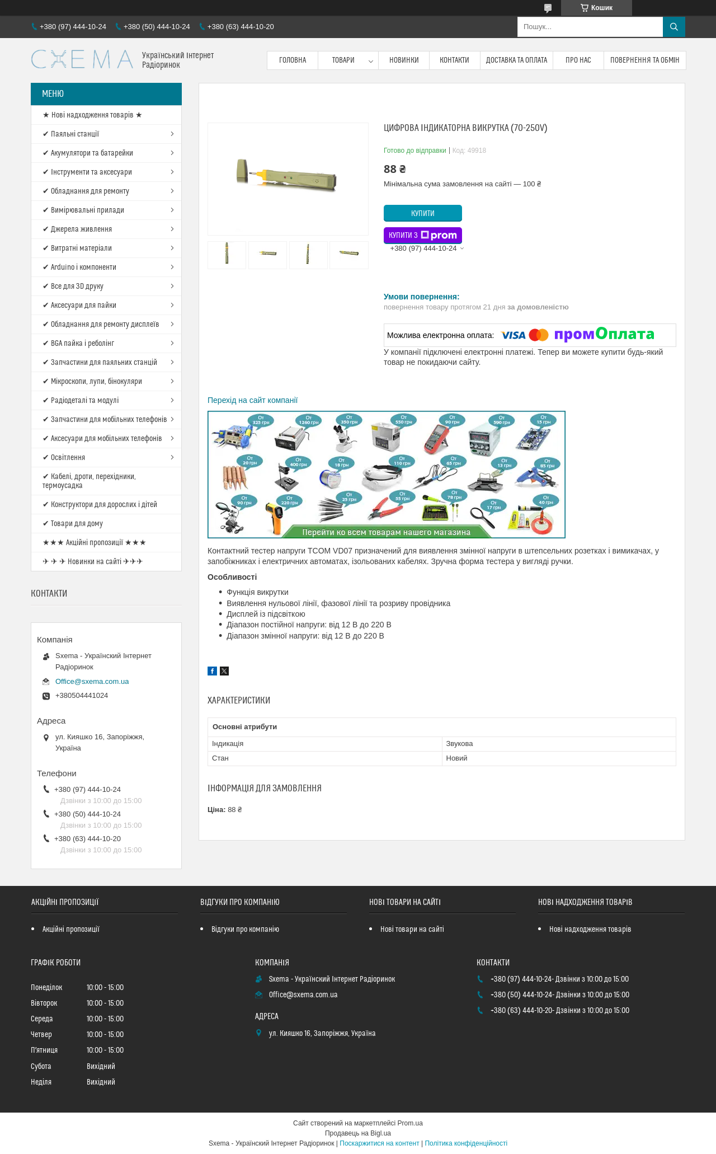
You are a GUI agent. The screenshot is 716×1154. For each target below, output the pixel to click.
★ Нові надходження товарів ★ (93, 115)
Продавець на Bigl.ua (358, 1133)
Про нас (578, 60)
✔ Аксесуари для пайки (79, 305)
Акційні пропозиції (71, 929)
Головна (292, 60)
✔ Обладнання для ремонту (86, 191)
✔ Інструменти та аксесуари (87, 172)
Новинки (404, 60)
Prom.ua (410, 1123)
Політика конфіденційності (466, 1143)
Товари (343, 60)
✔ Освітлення (64, 457)
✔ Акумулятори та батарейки (88, 153)
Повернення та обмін (645, 60)
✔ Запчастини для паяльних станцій (100, 362)
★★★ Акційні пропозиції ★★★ (95, 542)
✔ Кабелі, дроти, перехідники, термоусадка (89, 481)
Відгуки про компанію (245, 929)
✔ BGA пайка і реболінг (78, 343)
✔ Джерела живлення (77, 229)
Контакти (454, 60)
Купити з (423, 236)
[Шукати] (674, 27)
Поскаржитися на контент (379, 1143)
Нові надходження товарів (590, 929)
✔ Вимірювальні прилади (83, 210)
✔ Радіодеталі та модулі (81, 400)
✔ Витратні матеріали (77, 248)
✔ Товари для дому (73, 523)
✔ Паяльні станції (71, 134)
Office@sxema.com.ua (92, 681)
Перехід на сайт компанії (253, 400)
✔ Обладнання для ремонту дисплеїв (101, 324)
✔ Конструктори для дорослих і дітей (100, 504)
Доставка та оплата (516, 60)
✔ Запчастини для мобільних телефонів (105, 419)
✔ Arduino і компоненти (79, 267)
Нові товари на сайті (412, 929)
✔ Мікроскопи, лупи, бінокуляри (92, 381)
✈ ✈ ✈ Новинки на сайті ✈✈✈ (93, 561)
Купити (423, 213)
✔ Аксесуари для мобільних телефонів (102, 438)
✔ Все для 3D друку (73, 286)
